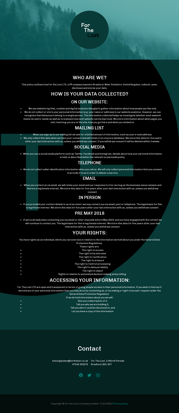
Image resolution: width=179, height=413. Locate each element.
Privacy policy (120, 403)
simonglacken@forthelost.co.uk (70, 360)
